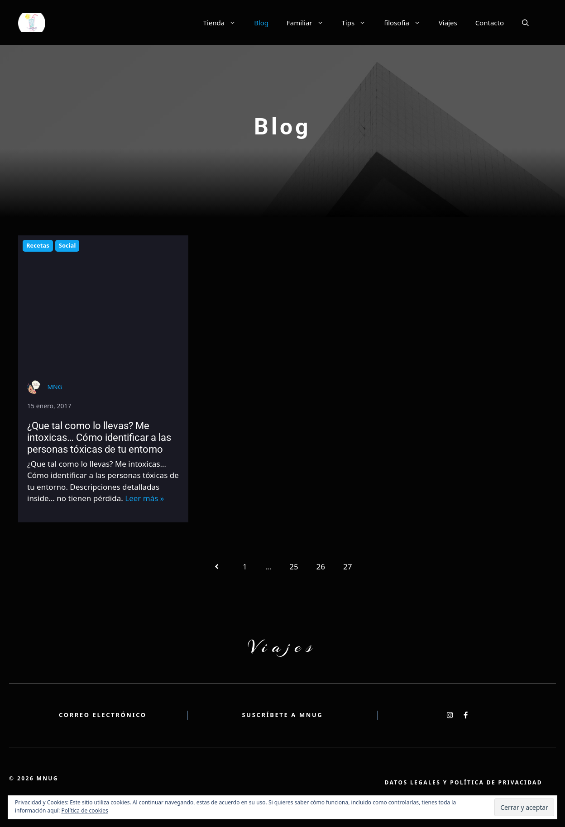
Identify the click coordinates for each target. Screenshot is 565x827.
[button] (525, 22)
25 (293, 566)
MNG (54, 386)
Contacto (489, 22)
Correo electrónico (103, 715)
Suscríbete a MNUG (282, 715)
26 (320, 566)
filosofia (407, 22)
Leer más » (144, 498)
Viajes (448, 22)
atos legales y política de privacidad (463, 783)
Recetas (37, 245)
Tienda (224, 22)
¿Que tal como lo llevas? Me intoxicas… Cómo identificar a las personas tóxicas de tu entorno (99, 437)
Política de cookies (84, 810)
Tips (358, 22)
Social (67, 245)
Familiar (309, 22)
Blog (261, 22)
